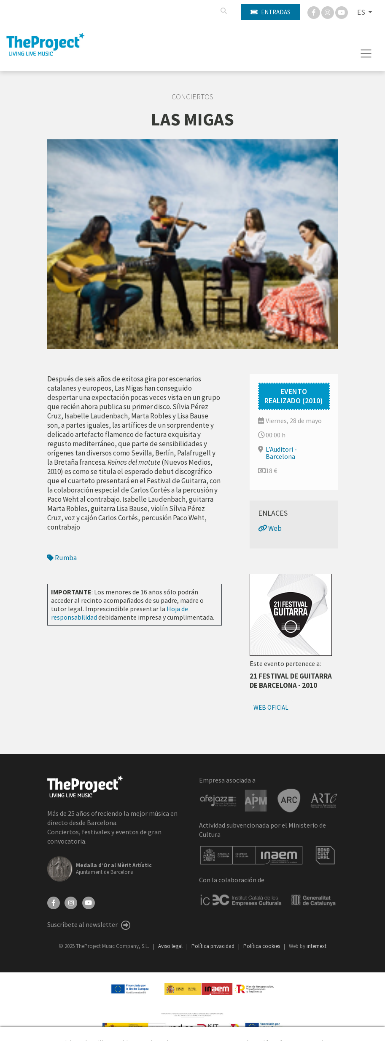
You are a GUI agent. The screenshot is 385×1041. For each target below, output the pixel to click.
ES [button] (361, 12)
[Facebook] (314, 11)
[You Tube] (341, 11)
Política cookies (262, 946)
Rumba (62, 557)
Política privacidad (213, 946)
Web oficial (270, 707)
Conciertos (192, 96)
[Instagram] (328, 11)
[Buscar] (223, 11)
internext (316, 946)
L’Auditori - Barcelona (281, 453)
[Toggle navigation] (366, 53)
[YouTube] (88, 901)
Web (270, 528)
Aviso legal (171, 946)
